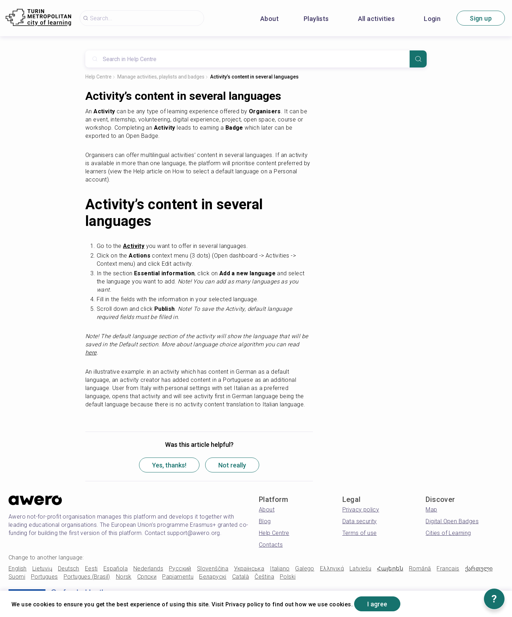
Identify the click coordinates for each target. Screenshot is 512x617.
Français (448, 568)
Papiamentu (177, 576)
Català (240, 576)
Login (432, 18)
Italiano (279, 568)
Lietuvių (42, 568)
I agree (377, 604)
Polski (287, 576)
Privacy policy (360, 509)
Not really (232, 465)
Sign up (481, 18)
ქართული (479, 568)
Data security (359, 521)
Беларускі (212, 576)
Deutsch (68, 568)
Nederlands (148, 568)
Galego (304, 568)
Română (420, 568)
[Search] (418, 58)
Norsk (124, 576)
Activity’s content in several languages (254, 77)
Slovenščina (212, 568)
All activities (376, 18)
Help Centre (98, 77)
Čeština (264, 576)
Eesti (91, 568)
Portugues (44, 576)
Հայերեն (390, 568)
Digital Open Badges (452, 521)
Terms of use (359, 533)
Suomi (17, 576)
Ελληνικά (332, 568)
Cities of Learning (448, 533)
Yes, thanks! (169, 465)
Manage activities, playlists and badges (160, 77)
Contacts (271, 544)
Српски (146, 576)
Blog (265, 521)
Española (115, 568)
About (269, 18)
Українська (249, 568)
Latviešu (360, 568)
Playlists (316, 18)
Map (431, 509)
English (18, 568)
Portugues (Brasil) (87, 576)
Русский (180, 568)
